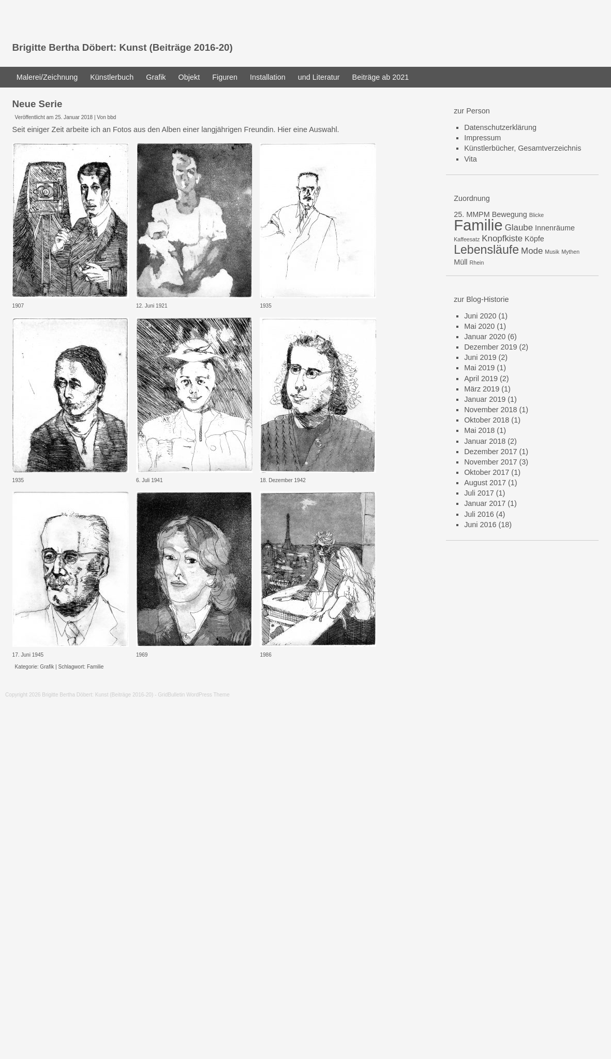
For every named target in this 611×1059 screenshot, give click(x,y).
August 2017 (485, 482)
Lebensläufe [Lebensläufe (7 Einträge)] (486, 249)
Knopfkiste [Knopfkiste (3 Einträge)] (502, 238)
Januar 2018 (484, 441)
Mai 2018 (479, 430)
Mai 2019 (479, 368)
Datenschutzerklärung (500, 127)
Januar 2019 (484, 399)
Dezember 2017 (490, 451)
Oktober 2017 (486, 472)
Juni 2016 (480, 524)
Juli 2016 (479, 514)
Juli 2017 (479, 493)
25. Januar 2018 (74, 117)
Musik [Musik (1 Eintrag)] (552, 252)
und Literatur (319, 77)
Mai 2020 (479, 326)
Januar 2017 (484, 503)
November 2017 (490, 462)
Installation (268, 77)
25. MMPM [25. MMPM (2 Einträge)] (472, 214)
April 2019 (481, 378)
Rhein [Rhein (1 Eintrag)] (477, 262)
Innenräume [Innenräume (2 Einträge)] (555, 228)
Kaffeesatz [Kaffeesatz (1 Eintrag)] (467, 239)
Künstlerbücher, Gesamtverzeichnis (522, 148)
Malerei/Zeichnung (47, 77)
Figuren (224, 77)
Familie (95, 667)
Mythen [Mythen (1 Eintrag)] (570, 252)
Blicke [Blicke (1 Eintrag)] (536, 215)
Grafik (156, 77)
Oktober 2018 (486, 420)
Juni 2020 (480, 316)
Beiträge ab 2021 (380, 77)
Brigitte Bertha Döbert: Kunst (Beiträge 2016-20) (122, 47)
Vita (470, 159)
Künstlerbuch (111, 77)
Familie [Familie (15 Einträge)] (478, 225)
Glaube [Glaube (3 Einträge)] (519, 228)
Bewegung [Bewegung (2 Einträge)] (509, 214)
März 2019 (481, 389)
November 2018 (490, 409)
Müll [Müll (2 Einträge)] (460, 262)
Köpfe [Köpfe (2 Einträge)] (534, 239)
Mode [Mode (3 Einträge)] (532, 251)
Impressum (482, 138)
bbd (112, 117)
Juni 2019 (480, 357)
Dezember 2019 (490, 347)
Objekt (189, 77)
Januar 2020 (484, 336)
